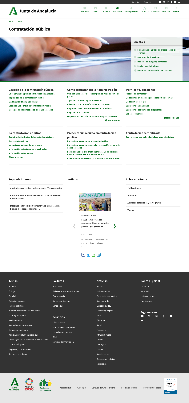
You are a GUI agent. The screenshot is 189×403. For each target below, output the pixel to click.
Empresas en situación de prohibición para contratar (92, 116)
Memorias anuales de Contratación (25, 145)
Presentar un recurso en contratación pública (91, 135)
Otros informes (16, 157)
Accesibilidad (65, 387)
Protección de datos (152, 387)
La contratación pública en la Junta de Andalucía (31, 93)
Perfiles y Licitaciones (140, 90)
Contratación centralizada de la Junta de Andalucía (150, 137)
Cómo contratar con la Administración (92, 90)
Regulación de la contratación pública (26, 97)
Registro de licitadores (148, 66)
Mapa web (147, 2)
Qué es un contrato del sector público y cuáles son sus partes (93, 95)
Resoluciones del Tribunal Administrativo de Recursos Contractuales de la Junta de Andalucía (92, 153)
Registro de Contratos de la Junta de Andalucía (31, 137)
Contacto (135, 2)
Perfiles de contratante (137, 93)
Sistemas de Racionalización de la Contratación (31, 109)
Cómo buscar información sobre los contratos (88, 104)
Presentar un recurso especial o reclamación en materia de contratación (93, 146)
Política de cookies (129, 387)
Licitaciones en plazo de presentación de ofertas (156, 51)
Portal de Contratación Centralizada (154, 70)
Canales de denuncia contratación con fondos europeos (93, 158)
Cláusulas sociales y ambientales (24, 101)
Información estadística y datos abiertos (28, 149)
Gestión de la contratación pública (31, 90)
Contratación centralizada (143, 133)
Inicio (40, 11)
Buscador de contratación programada (144, 109)
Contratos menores (135, 113)
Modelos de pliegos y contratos (152, 61)
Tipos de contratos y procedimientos (85, 100)
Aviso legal (81, 387)
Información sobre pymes (21, 153)
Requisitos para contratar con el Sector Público (89, 108)
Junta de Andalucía (13, 11)
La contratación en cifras (25, 133)
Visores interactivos (18, 141)
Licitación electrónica (136, 101)
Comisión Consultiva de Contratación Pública (30, 105)
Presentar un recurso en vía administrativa (87, 141)
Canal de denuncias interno (103, 387)
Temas (19, 21)
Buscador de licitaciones (148, 57)
